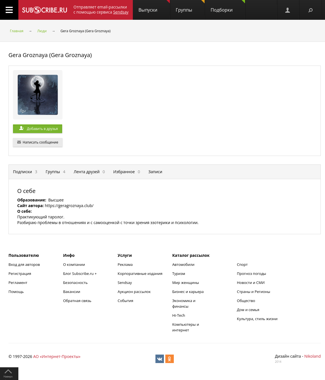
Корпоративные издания (140, 273)
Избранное (126, 171)
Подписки (25, 171)
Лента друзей (89, 171)
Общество (246, 300)
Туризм (178, 273)
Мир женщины (185, 282)
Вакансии (71, 291)
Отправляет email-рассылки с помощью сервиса (101, 9)
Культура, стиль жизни (257, 318)
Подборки (228, 6)
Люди (42, 31)
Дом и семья (248, 309)
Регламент (17, 282)
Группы (190, 6)
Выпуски (154, 6)
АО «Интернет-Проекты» (56, 356)
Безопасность (75, 282)
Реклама (125, 264)
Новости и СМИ (251, 282)
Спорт (242, 264)
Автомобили (183, 264)
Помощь (16, 291)
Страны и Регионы (253, 291)
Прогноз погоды (251, 273)
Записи (155, 171)
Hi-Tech (178, 315)
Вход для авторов (24, 264)
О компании (74, 264)
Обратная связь (77, 300)
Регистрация (19, 273)
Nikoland (312, 356)
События (125, 300)
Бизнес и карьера (187, 291)
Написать (37, 142)
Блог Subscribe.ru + (80, 273)
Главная (16, 31)
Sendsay (125, 282)
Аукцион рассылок (134, 291)
